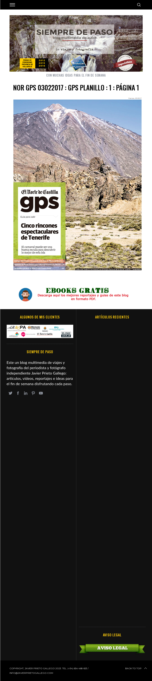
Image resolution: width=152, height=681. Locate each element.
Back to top (136, 668)
